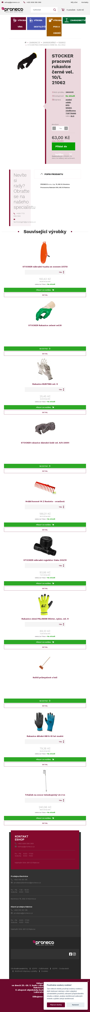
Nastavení (75, 1005)
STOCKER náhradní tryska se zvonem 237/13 (45, 266)
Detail (45, 295)
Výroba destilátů (40, 23)
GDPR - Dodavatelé (60, 968)
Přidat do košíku (63, 147)
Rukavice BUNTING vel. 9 (45, 384)
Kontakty (84, 2)
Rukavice (62, 42)
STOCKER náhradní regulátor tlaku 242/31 (45, 560)
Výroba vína (22, 23)
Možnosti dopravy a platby (26, 971)
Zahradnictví (78, 20)
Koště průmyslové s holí (45, 677)
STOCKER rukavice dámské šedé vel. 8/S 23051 (45, 443)
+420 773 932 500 (19, 214)
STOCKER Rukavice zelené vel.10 (45, 325)
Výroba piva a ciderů (57, 26)
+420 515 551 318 (19, 910)
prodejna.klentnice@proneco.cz (26, 883)
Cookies (44, 971)
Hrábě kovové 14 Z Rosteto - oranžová (45, 501)
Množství (55, 124)
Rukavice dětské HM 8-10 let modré (45, 736)
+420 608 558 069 (32, 2)
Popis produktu (54, 174)
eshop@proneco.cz (11, 2)
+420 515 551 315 (19, 879)
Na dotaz (45, 349)
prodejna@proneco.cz (22, 913)
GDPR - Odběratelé (40, 968)
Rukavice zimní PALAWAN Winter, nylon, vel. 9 (45, 619)
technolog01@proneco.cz (25, 221)
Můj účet (74, 2)
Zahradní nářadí (49, 42)
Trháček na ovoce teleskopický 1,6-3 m (45, 795)
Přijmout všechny (56, 1005)
